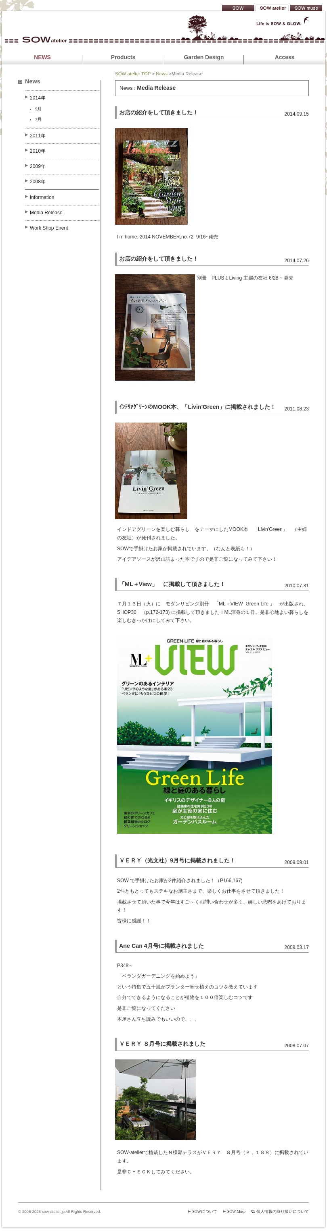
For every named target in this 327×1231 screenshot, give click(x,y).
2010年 (38, 151)
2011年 (38, 136)
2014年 (38, 98)
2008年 (38, 181)
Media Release (46, 213)
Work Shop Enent (49, 228)
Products (123, 57)
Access (285, 57)
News (162, 73)
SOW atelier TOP (133, 73)
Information (42, 197)
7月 (38, 119)
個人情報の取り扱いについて (282, 1211)
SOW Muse (236, 1211)
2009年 (38, 166)
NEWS (42, 57)
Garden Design (204, 57)
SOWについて (204, 1211)
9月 (38, 108)
